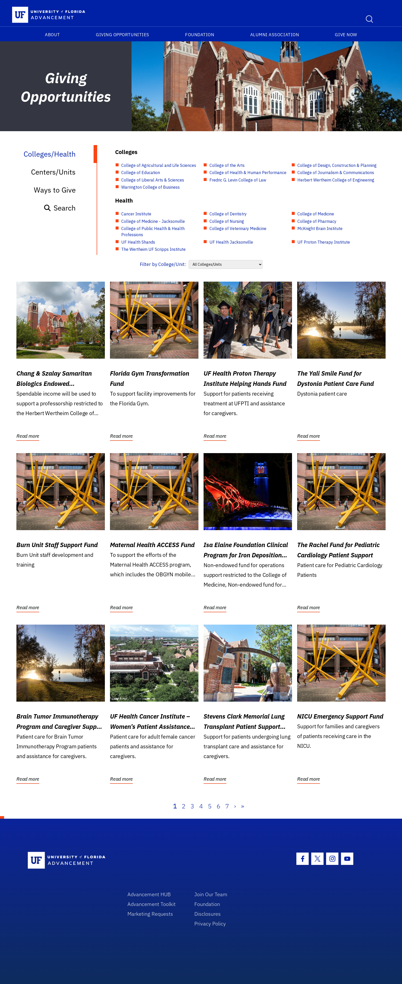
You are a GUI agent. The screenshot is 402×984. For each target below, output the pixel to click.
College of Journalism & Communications (335, 172)
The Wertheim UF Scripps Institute (153, 249)
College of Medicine (315, 213)
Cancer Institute (136, 213)
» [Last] (242, 806)
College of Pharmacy (316, 221)
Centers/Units (53, 172)
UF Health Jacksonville (231, 242)
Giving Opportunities (122, 34)
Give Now (346, 34)
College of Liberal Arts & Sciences (152, 180)
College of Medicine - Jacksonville (153, 221)
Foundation (199, 34)
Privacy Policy (210, 923)
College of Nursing (226, 221)
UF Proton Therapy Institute (323, 242)
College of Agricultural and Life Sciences (158, 165)
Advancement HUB (149, 894)
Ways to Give (55, 190)
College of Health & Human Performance (247, 172)
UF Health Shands (138, 242)
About (52, 34)
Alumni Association (274, 34)
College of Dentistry (228, 213)
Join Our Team (210, 894)
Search (59, 208)
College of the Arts (227, 165)
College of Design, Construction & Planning (337, 165)
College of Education (140, 172)
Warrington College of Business (150, 187)
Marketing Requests (150, 913)
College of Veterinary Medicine (237, 228)
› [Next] (235, 806)
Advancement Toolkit (151, 904)
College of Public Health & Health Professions (153, 231)
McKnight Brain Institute (320, 228)
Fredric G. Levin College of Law (237, 180)
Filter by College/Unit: (163, 264)
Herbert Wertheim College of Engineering (335, 180)
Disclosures (207, 913)
